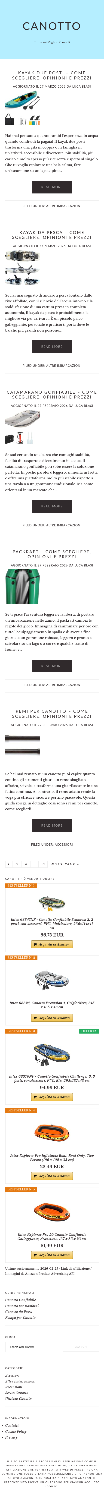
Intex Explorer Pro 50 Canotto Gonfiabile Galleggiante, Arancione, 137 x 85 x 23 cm (52, 1237)
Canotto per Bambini (22, 1306)
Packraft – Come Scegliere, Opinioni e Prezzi (52, 554)
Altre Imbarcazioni (64, 206)
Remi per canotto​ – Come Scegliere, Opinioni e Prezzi (52, 714)
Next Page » (64, 864)
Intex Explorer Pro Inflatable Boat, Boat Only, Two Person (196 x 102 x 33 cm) (52, 1158)
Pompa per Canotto (20, 1318)
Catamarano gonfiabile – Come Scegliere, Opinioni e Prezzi (52, 394)
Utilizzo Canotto (18, 1399)
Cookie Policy (16, 1432)
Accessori (64, 844)
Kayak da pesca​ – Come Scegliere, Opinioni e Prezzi (52, 235)
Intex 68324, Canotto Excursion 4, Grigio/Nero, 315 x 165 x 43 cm (52, 1005)
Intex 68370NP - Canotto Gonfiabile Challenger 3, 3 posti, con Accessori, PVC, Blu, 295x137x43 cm (52, 1078)
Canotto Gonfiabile (20, 1300)
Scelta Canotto (16, 1393)
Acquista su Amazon (54, 944)
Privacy (11, 1437)
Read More (52, 187)
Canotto (52, 25)
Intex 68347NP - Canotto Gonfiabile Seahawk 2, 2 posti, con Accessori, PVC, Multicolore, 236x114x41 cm (52, 923)
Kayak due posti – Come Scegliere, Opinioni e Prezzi (52, 75)
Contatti (12, 1425)
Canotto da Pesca (19, 1312)
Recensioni (13, 1387)
